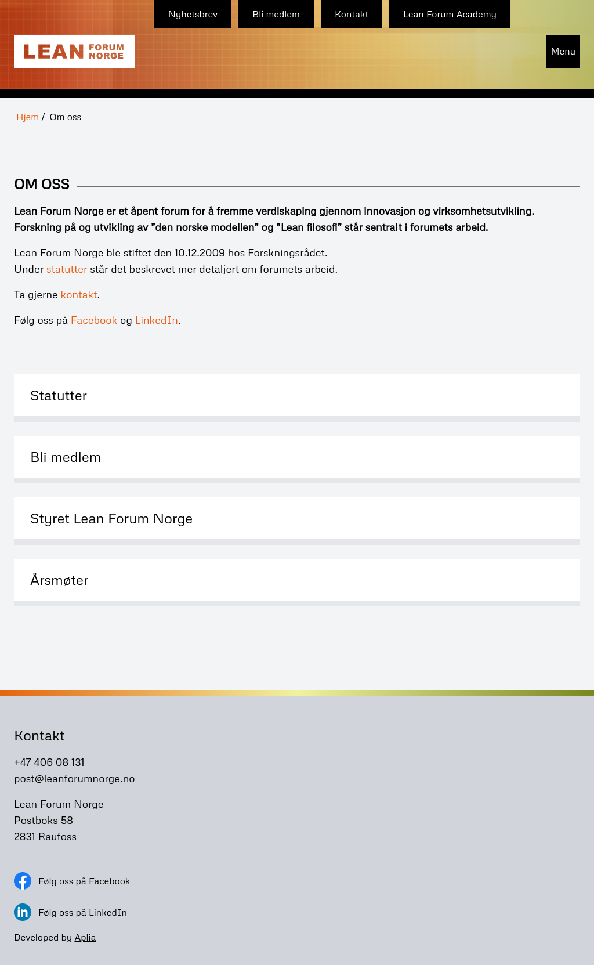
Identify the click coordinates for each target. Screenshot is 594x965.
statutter (67, 268)
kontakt (78, 294)
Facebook (94, 319)
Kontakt (351, 14)
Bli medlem (276, 14)
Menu (563, 51)
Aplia (85, 937)
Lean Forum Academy (450, 14)
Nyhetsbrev (193, 14)
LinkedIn (156, 319)
